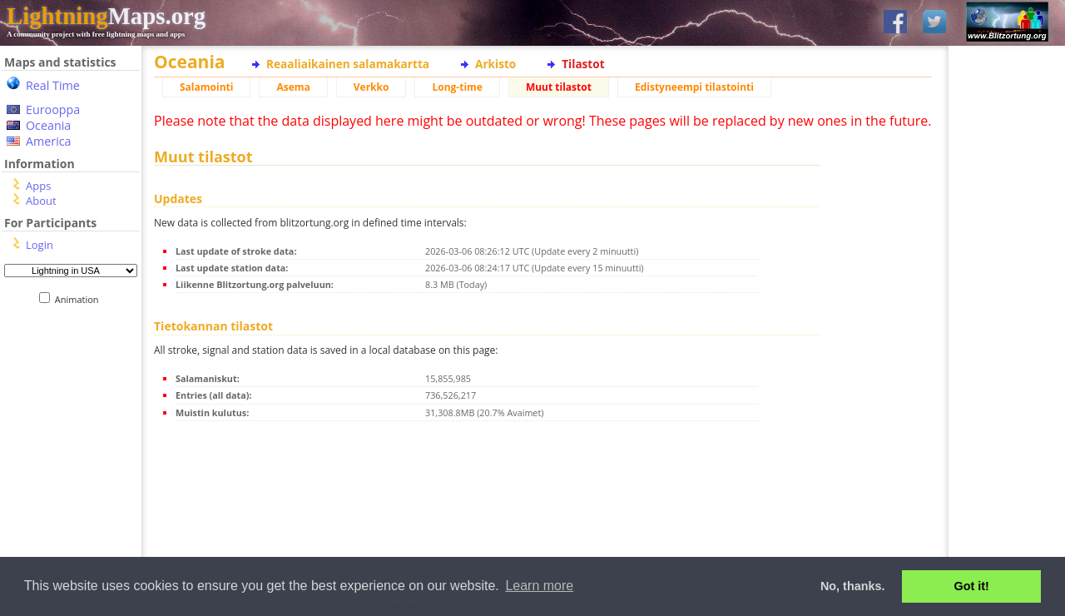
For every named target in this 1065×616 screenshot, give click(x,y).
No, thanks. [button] (852, 586)
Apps (38, 185)
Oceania (48, 125)
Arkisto (495, 64)
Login (39, 244)
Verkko (371, 87)
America (49, 141)
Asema (293, 87)
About (41, 200)
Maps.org (106, 15)
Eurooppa (53, 109)
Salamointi (206, 87)
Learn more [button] (539, 586)
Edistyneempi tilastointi (694, 87)
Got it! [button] (971, 586)
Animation (80, 299)
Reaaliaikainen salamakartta (347, 64)
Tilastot (583, 64)
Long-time (457, 87)
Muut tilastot (559, 87)
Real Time (53, 85)
